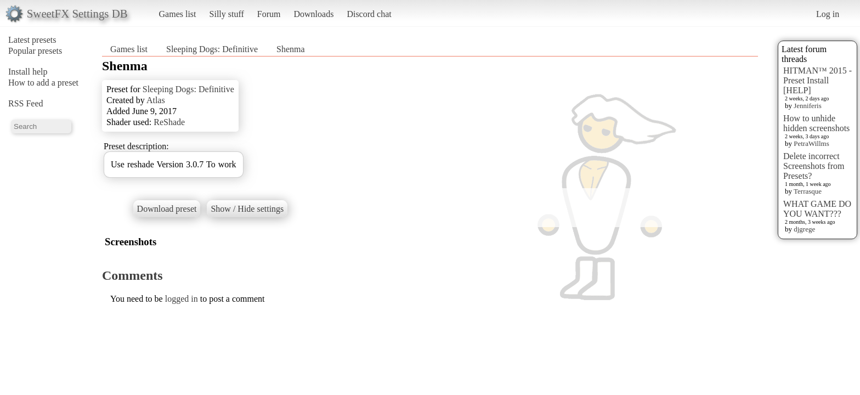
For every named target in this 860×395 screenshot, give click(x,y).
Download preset (167, 208)
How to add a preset (43, 82)
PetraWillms (811, 143)
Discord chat (369, 14)
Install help (28, 71)
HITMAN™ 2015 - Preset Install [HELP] (817, 80)
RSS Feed (25, 103)
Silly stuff (227, 14)
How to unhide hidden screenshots (816, 123)
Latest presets (32, 39)
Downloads (313, 14)
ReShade (169, 122)
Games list (177, 14)
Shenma (290, 49)
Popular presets (35, 50)
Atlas (155, 100)
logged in (181, 298)
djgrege (804, 229)
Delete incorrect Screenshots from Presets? (814, 165)
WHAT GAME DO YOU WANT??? (817, 208)
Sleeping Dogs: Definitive (213, 49)
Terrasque (808, 191)
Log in (827, 14)
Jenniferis (808, 105)
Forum (269, 14)
